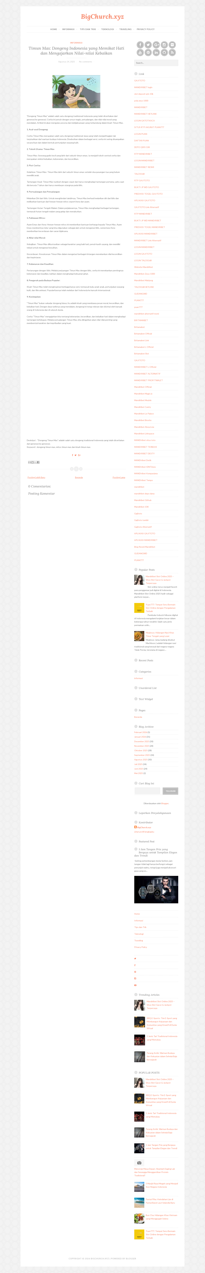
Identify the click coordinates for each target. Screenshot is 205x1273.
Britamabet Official (143, 333)
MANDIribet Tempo (143, 480)
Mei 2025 (138, 773)
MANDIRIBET (140, 107)
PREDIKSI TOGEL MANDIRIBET (149, 227)
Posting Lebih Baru (36, 477)
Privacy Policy (146, 29)
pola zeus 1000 (141, 100)
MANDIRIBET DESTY (144, 453)
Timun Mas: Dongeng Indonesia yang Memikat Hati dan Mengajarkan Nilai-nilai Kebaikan (76, 50)
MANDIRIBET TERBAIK (145, 447)
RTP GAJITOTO (142, 180)
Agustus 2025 (141, 759)
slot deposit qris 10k (143, 94)
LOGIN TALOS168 (143, 260)
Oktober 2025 (141, 750)
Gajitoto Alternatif (143, 527)
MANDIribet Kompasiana (146, 473)
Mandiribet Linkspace (144, 433)
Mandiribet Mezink (142, 400)
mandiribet (139, 486)
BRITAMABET (141, 320)
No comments (85, 61)
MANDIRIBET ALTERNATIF (147, 373)
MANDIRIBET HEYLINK (145, 114)
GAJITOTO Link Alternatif (146, 207)
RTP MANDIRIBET (143, 154)
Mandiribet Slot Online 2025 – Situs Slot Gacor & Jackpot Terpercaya (160, 579)
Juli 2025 (138, 764)
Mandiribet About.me (144, 427)
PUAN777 (139, 300)
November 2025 (141, 746)
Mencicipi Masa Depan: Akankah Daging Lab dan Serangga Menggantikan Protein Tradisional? (154, 1172)
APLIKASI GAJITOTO (144, 200)
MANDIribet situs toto (145, 440)
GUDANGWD (140, 293)
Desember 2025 (141, 741)
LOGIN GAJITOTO (143, 253)
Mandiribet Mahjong (143, 280)
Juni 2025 (138, 768)
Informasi (68, 29)
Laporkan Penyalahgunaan (155, 813)
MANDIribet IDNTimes (145, 467)
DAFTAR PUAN (141, 140)
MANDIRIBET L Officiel (145, 367)
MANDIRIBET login (143, 87)
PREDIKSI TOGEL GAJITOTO (148, 193)
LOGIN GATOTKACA (144, 120)
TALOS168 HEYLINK (144, 287)
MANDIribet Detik (142, 460)
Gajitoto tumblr (141, 520)
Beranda (79, 477)
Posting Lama (119, 477)
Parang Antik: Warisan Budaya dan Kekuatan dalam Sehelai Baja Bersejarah (162, 1056)
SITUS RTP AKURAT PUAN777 (149, 127)
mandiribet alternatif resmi (146, 313)
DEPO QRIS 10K (142, 147)
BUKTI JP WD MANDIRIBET (147, 220)
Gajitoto (138, 513)
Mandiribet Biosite (142, 420)
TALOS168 (139, 174)
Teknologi (107, 29)
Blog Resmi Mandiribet (144, 547)
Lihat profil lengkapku (144, 831)
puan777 (138, 307)
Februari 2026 (140, 732)
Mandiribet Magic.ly (143, 393)
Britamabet (139, 327)
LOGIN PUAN (140, 134)
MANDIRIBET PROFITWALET (148, 380)
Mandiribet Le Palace (144, 413)
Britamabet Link (141, 340)
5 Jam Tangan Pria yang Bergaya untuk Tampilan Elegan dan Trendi (155, 852)
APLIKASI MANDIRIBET (145, 233)
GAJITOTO (139, 80)
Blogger (165, 803)
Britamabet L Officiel (144, 347)
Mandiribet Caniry (142, 407)
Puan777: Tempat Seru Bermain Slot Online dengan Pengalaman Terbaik (161, 608)
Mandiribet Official (143, 387)
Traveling (125, 29)
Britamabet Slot (141, 353)
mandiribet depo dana (144, 493)
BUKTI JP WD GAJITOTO (146, 187)
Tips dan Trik (88, 29)
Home (53, 29)
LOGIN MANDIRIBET (144, 160)
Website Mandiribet (143, 267)
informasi (76, 43)
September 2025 (142, 755)
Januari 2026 (140, 736)
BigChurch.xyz (102, 16)
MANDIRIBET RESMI (144, 167)
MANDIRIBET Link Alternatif (147, 240)
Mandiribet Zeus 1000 (144, 273)
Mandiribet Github (142, 500)
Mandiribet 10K (141, 506)
